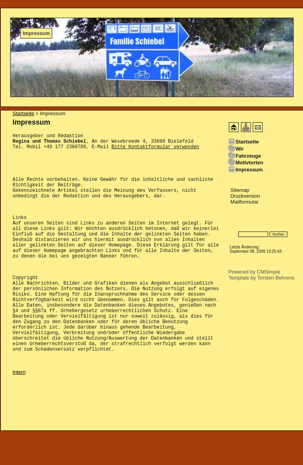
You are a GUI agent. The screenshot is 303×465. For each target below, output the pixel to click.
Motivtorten (249, 162)
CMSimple (268, 272)
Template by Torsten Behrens (261, 278)
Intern (19, 406)
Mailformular (244, 202)
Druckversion (245, 196)
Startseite (23, 113)
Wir (239, 149)
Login (234, 223)
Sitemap (239, 190)
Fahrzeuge (248, 156)
